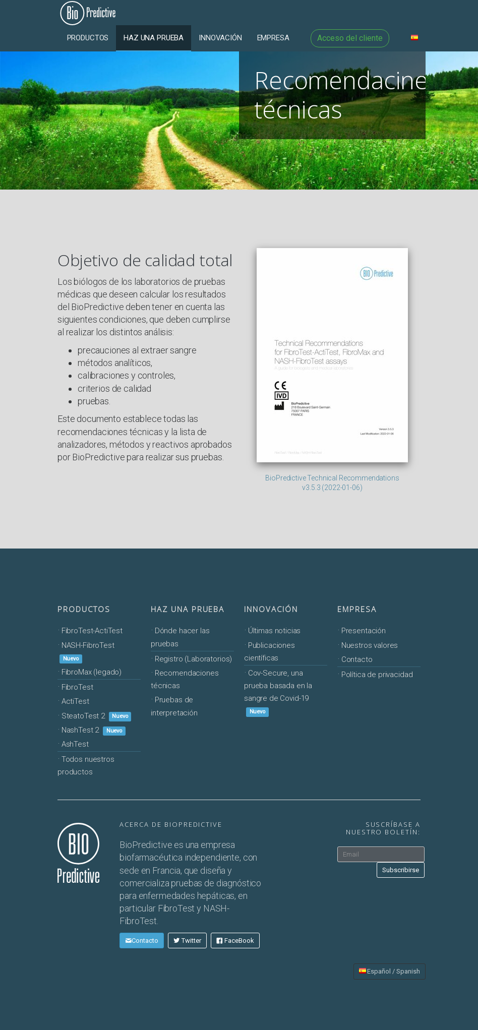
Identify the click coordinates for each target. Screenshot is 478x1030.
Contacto (357, 659)
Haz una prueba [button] (154, 37)
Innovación (271, 609)
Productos (83, 609)
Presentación (363, 630)
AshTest (75, 744)
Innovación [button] (220, 37)
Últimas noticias (274, 630)
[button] (414, 37)
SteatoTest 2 (97, 715)
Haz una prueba (187, 609)
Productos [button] (88, 37)
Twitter (187, 940)
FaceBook (235, 940)
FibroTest (77, 687)
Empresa (357, 609)
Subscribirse (400, 870)
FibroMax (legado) (92, 672)
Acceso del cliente (350, 38)
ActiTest (75, 701)
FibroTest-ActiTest (92, 630)
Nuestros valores (369, 645)
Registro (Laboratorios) (193, 658)
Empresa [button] (273, 37)
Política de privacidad (377, 674)
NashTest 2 (94, 730)
